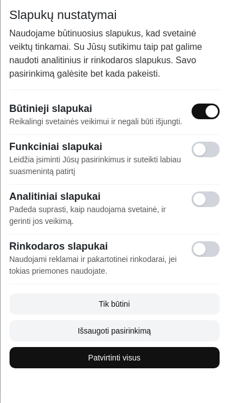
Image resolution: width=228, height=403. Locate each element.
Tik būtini (114, 303)
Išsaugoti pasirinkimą (114, 330)
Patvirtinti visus (114, 357)
